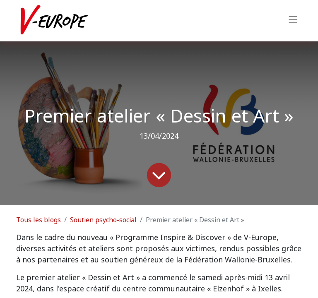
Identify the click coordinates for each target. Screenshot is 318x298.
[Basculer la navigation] (293, 20)
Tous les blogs (38, 220)
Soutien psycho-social (103, 220)
